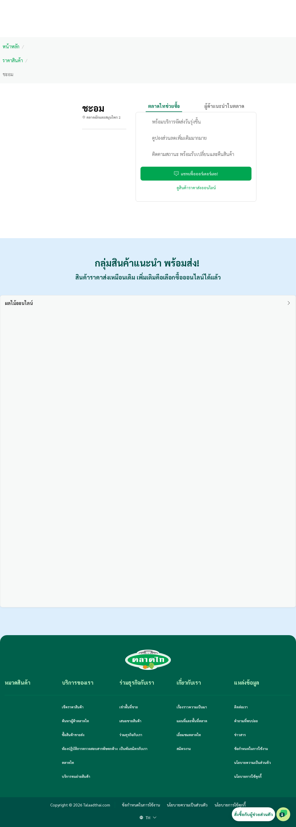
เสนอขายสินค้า (130, 720)
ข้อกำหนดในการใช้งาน (251, 748)
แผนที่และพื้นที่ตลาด (192, 720)
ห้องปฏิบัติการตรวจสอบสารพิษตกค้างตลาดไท (90, 755)
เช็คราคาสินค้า (73, 707)
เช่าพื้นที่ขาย (128, 707)
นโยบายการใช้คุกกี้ (248, 776)
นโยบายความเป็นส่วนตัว (252, 762)
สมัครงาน (184, 748)
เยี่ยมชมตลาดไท (189, 734)
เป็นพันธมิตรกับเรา (133, 748)
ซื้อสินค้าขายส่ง (73, 734)
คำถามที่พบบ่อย (246, 720)
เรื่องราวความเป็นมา (192, 707)
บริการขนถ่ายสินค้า (76, 776)
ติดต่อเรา (241, 707)
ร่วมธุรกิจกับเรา (130, 734)
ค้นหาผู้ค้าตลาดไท (75, 720)
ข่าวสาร (240, 734)
